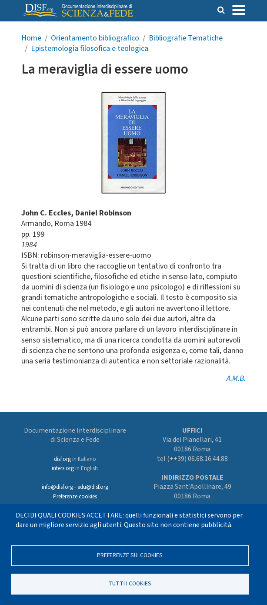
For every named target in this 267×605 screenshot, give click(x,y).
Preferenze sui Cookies (130, 555)
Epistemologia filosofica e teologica (89, 48)
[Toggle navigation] (239, 9)
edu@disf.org (92, 487)
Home (31, 38)
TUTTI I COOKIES (129, 583)
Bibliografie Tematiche (186, 38)
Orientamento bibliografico (95, 38)
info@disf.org (57, 487)
